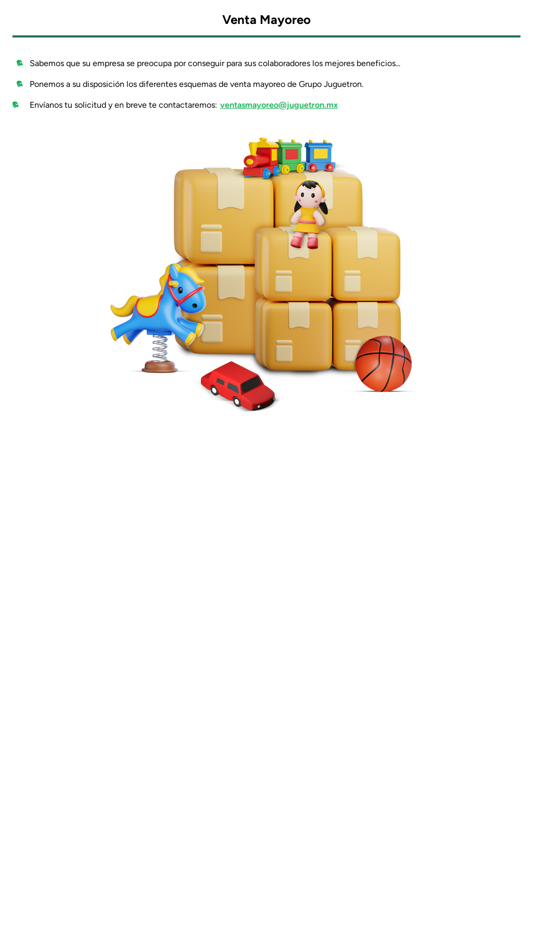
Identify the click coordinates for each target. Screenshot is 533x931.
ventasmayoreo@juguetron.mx (279, 105)
